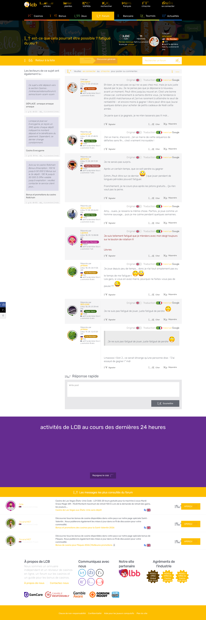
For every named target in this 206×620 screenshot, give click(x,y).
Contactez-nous (59, 583)
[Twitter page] (99, 573)
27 (177, 506)
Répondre (172, 124)
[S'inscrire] (148, 7)
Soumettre (168, 403)
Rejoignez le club (103, 475)
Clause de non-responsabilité (67, 612)
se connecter (89, 71)
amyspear (167, 36)
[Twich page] (82, 582)
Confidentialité (93, 612)
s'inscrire (105, 71)
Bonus (58, 20)
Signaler (110, 124)
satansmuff (86, 134)
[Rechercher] (178, 60)
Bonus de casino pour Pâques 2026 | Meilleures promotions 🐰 (85, 545)
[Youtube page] (99, 582)
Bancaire (125, 20)
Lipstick (84, 232)
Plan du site (146, 612)
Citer (154, 124)
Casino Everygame (35, 150)
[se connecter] (170, 7)
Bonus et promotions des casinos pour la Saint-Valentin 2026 (84, 527)
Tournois (148, 20)
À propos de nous (34, 583)
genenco (84, 159)
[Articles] (53, 7)
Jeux (80, 20)
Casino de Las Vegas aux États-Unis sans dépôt (78, 510)
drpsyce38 (85, 208)
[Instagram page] (91, 582)
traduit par (171, 80)
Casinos (35, 20)
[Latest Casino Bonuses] (33, 6)
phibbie (131, 44)
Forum (103, 20)
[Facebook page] (91, 573)
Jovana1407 (25, 521)
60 (177, 541)
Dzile (21, 504)
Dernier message (126, 42)
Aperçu (190, 505)
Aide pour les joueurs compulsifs (121, 612)
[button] (147, 510)
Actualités (170, 20)
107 (177, 523)
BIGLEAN (84, 304)
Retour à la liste (39, 60)
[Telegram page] (82, 573)
